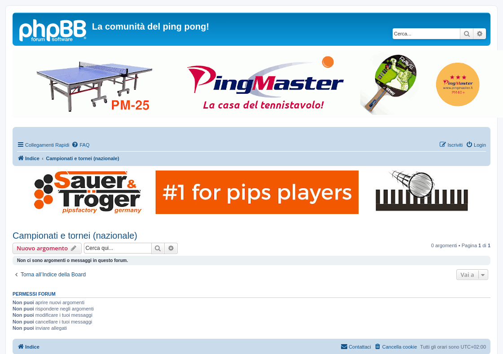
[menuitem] (80, 145)
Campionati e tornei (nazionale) (75, 235)
